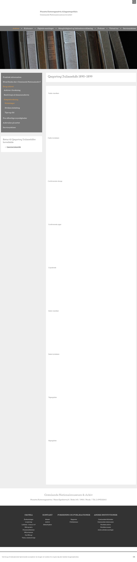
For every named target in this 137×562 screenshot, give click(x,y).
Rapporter (73, 519)
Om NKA (37, 515)
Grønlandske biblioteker (98, 519)
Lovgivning (37, 522)
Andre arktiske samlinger (97, 529)
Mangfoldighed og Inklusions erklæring (91, 28)
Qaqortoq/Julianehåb (14, 144)
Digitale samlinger (68, 28)
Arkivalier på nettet (9, 123)
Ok (134, 557)
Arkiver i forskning (10, 90)
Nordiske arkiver (97, 524)
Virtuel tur (119, 28)
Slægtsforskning (9, 99)
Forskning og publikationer (73, 515)
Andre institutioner (97, 515)
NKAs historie (37, 532)
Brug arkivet (6, 86)
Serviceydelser (131, 28)
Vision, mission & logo (38, 537)
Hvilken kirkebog (10, 108)
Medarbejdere (53, 524)
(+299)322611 (92, 499)
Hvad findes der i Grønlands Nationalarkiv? (16, 82)
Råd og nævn (37, 527)
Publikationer (73, 522)
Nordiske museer (97, 527)
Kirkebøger (8, 103)
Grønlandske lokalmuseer (97, 522)
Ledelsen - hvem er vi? (37, 524)
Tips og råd (8, 112)
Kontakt (53, 515)
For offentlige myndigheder (11, 118)
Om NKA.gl (37, 535)
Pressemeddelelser (37, 529)
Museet (53, 519)
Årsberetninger (37, 519)
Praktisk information (9, 77)
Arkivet (46, 28)
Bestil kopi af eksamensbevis (13, 95)
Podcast (109, 28)
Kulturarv (56, 28)
